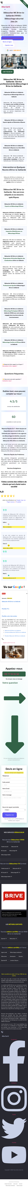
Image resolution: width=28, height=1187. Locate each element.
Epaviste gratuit (19, 1185)
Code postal (6, 782)
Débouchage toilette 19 (6, 876)
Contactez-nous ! (7, 380)
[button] (5, 9)
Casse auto (15, 1183)
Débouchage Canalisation (10, 1185)
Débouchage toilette (5, 854)
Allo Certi (5, 7)
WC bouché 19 (4, 872)
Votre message (6, 795)
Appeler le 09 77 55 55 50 (9, 642)
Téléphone (5, 776)
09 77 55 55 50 (11, 674)
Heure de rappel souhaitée (10, 807)
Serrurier (20, 1183)
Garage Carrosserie (8, 1183)
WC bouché (3, 850)
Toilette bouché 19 (5, 868)
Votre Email (5, 788)
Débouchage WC (13, 850)
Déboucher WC (14, 846)
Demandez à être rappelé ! (9, 366)
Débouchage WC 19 (15, 872)
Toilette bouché (4, 846)
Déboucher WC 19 (17, 868)
